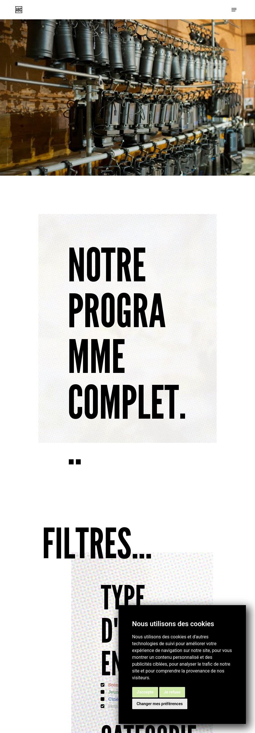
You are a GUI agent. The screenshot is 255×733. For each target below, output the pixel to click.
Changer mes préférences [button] (160, 703)
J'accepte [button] (145, 692)
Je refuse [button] (172, 692)
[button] (234, 10)
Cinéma (116, 698)
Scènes (115, 684)
